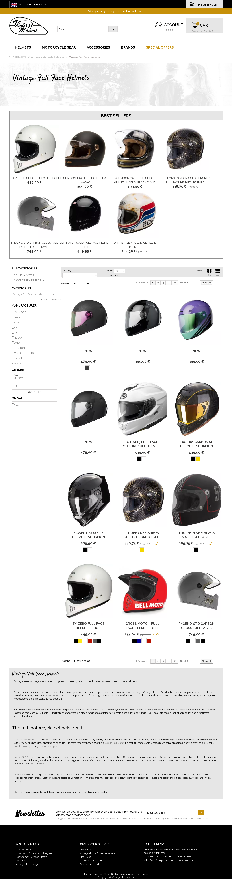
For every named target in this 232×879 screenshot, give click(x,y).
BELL (17, 327)
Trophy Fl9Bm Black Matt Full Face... (196, 535)
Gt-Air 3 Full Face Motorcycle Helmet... (142, 444)
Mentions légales (93, 874)
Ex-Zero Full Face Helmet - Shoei (35, 178)
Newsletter (30, 814)
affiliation (21, 860)
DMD (17, 342)
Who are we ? (23, 849)
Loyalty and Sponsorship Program (34, 853)
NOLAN (18, 337)
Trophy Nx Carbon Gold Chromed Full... (142, 535)
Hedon (18, 774)
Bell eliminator (24, 275)
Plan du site (141, 874)
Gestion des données (122, 874)
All (16, 374)
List (218, 272)
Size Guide (85, 857)
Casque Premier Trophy (29, 280)
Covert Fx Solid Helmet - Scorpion (88, 535)
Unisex (18, 378)
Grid (209, 272)
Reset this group (52, 299)
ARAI (17, 322)
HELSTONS (20, 348)
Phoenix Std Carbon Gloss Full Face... (196, 626)
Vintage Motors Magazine (29, 864)
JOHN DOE (20, 312)
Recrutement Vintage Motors (31, 857)
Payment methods (90, 864)
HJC (16, 332)
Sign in (169, 30)
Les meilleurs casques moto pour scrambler (168, 856)
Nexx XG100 (21, 757)
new (88, 351)
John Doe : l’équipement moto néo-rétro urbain (169, 860)
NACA (17, 317)
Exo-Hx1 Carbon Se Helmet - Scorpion (196, 444)
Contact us (85, 849)
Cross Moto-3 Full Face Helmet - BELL (142, 626)
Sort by (66, 270)
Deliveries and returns (92, 860)
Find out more (134, 11)
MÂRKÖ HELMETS (24, 353)
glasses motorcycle (47, 746)
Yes (16, 404)
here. (43, 763)
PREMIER (19, 358)
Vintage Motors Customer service (97, 853)
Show (110, 270)
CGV (106, 874)
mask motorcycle (24, 746)
